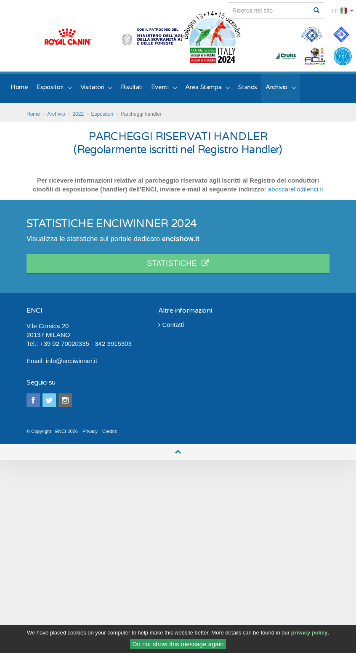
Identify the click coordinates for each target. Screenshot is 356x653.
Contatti (171, 324)
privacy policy (309, 635)
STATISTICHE (178, 263)
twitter (49, 400)
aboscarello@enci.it (295, 189)
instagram (65, 400)
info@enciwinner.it (71, 360)
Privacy (90, 431)
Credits (109, 431)
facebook (33, 400)
